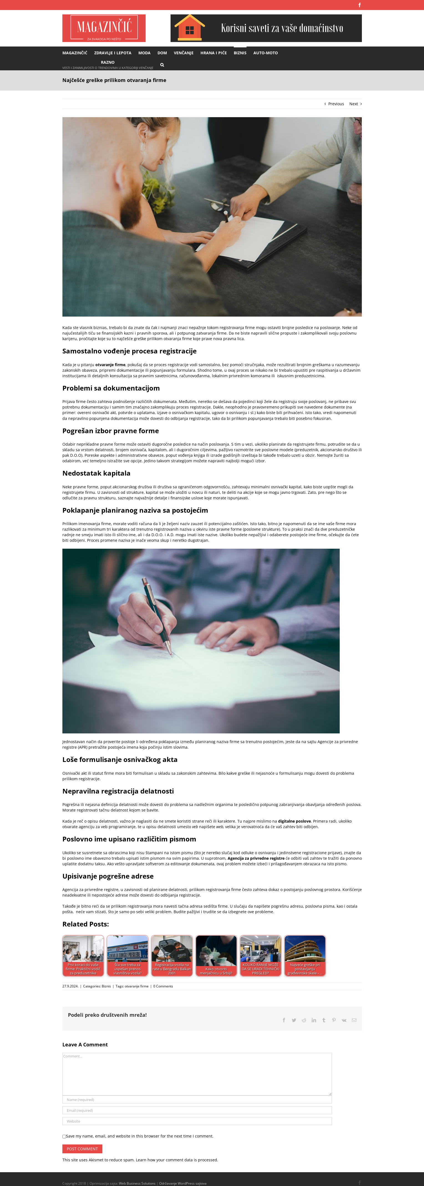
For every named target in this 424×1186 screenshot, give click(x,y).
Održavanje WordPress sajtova (183, 1183)
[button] (162, 64)
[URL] (197, 1121)
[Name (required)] (197, 1099)
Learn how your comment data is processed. (177, 1159)
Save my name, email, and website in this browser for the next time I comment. (140, 1136)
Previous (336, 103)
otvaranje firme (137, 986)
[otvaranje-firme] (212, 217)
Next (353, 103)
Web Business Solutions (137, 1183)
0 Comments (163, 986)
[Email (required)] (197, 1110)
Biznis (106, 986)
